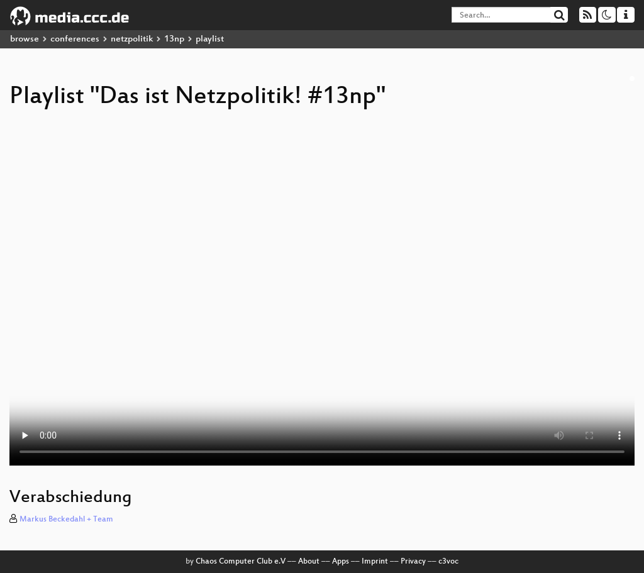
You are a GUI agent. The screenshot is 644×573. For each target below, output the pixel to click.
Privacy (413, 561)
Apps (340, 561)
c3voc (448, 561)
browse (24, 39)
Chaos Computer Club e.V (241, 561)
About (308, 561)
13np (174, 39)
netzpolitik (132, 39)
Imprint (375, 561)
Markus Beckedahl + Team (66, 519)
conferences (74, 39)
